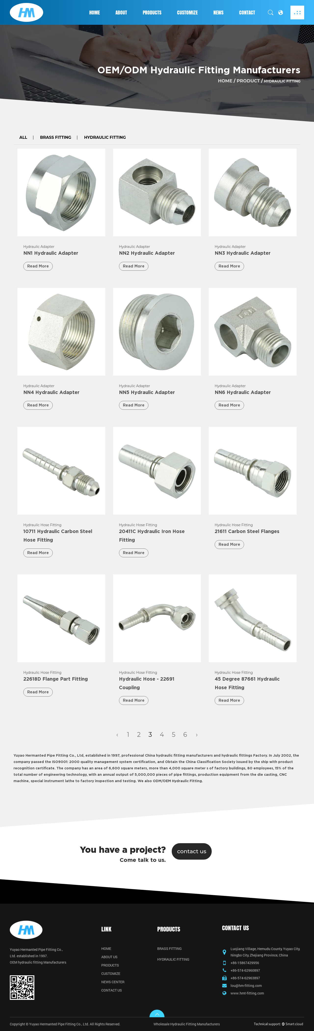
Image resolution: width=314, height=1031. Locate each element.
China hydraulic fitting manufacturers (179, 755)
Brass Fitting (55, 138)
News (218, 12)
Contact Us (111, 990)
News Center (112, 982)
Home (94, 12)
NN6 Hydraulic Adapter (243, 392)
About (121, 12)
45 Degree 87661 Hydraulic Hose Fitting (247, 683)
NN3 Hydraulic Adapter (243, 253)
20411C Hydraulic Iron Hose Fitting (152, 536)
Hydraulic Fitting (105, 138)
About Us (109, 957)
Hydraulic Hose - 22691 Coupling (146, 683)
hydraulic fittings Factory (244, 755)
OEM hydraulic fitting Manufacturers (38, 962)
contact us (191, 851)
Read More (38, 266)
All (23, 138)
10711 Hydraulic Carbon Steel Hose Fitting (57, 536)
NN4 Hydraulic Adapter (51, 392)
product (248, 80)
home (225, 80)
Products (152, 12)
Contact (247, 12)
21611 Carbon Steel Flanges (247, 531)
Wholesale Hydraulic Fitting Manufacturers (187, 1024)
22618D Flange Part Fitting (55, 679)
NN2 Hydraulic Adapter (147, 253)
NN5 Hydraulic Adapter (147, 392)
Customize (187, 12)
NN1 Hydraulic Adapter (50, 253)
